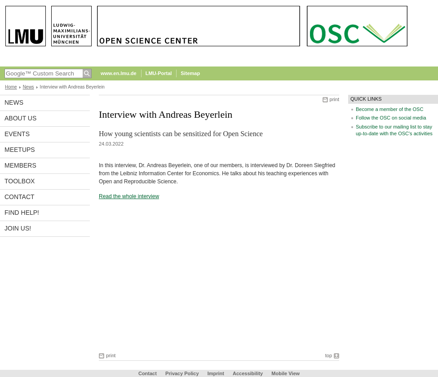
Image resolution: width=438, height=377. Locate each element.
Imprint (216, 373)
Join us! (17, 228)
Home (11, 86)
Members (20, 165)
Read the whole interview (129, 196)
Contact (19, 196)
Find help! (21, 212)
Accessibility (248, 373)
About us (20, 118)
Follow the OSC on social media (391, 117)
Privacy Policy (182, 373)
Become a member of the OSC (389, 109)
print (334, 99)
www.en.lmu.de (119, 73)
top (328, 355)
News (28, 86)
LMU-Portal (159, 73)
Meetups (19, 149)
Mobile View (285, 373)
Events (17, 133)
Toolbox (19, 181)
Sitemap (190, 73)
